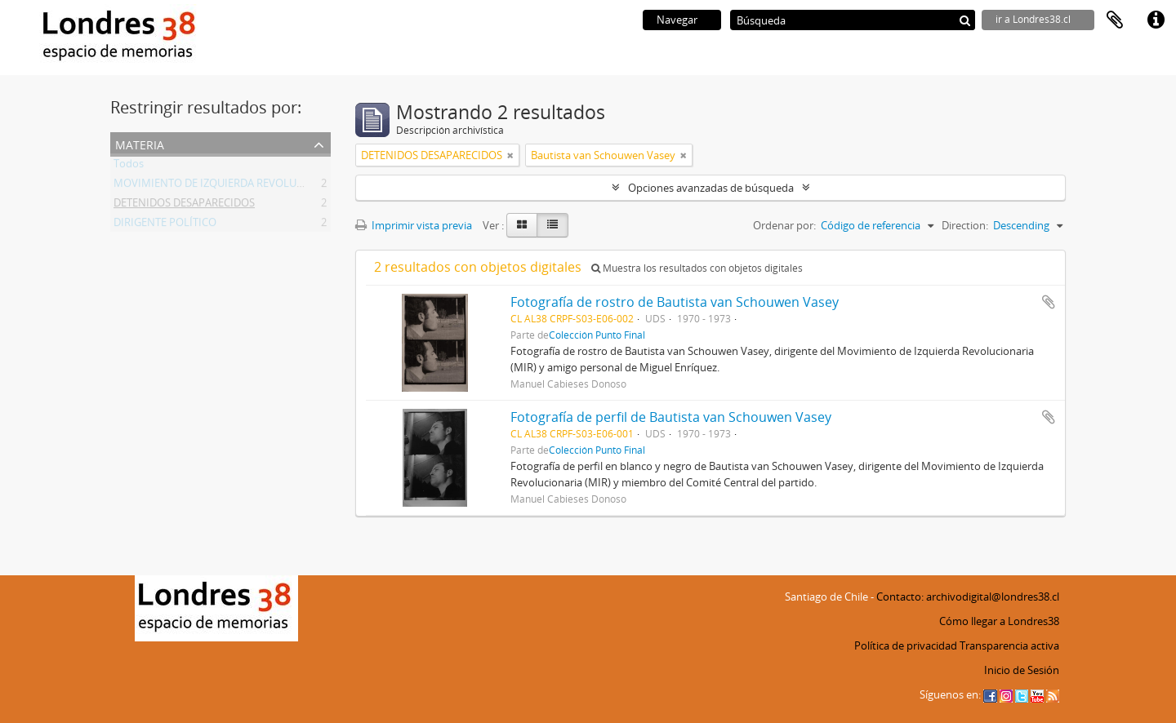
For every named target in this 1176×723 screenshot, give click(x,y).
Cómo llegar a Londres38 (999, 621)
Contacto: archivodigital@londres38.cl (967, 596)
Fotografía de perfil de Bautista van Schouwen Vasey (670, 417)
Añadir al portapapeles (1048, 302)
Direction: (965, 225)
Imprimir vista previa (413, 225)
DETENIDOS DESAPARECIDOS (184, 205)
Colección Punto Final (597, 334)
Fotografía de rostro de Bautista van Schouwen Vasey (674, 302)
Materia (139, 143)
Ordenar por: (784, 225)
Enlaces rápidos (1155, 20)
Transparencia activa (1009, 645)
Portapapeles (1114, 20)
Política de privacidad (905, 645)
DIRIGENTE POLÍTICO (165, 225)
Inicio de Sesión (1021, 670)
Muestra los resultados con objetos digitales (697, 268)
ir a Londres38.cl (1033, 19)
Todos (129, 166)
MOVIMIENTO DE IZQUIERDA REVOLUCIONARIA (229, 186)
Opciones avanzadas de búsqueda (711, 187)
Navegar (677, 19)
